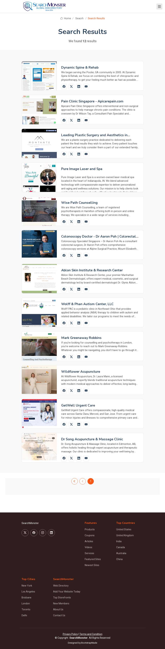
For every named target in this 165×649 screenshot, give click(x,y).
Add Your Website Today (66, 591)
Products (90, 529)
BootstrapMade (89, 642)
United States (123, 529)
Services (89, 553)
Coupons (90, 535)
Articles (89, 541)
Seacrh (79, 18)
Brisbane (26, 597)
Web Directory (61, 585)
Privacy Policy (70, 634)
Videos (88, 547)
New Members (61, 603)
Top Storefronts (62, 597)
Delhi (24, 615)
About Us (58, 609)
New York (27, 585)
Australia (121, 553)
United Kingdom (125, 535)
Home (65, 18)
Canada (120, 547)
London (26, 603)
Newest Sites (92, 565)
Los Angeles (28, 591)
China (119, 559)
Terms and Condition (90, 634)
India (119, 541)
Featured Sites (93, 559)
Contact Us (59, 615)
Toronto (26, 609)
